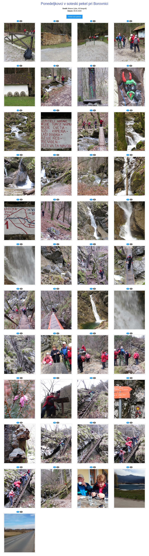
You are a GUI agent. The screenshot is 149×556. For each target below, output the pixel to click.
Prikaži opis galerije (74, 16)
